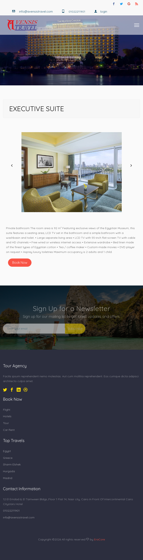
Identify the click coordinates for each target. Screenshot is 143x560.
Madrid (7, 478)
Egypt (7, 451)
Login (100, 11)
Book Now (19, 263)
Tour (6, 423)
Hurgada (9, 471)
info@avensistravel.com (36, 11)
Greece (7, 458)
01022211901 (11, 510)
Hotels (7, 416)
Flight (6, 409)
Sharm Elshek (12, 464)
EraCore (99, 539)
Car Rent (9, 430)
